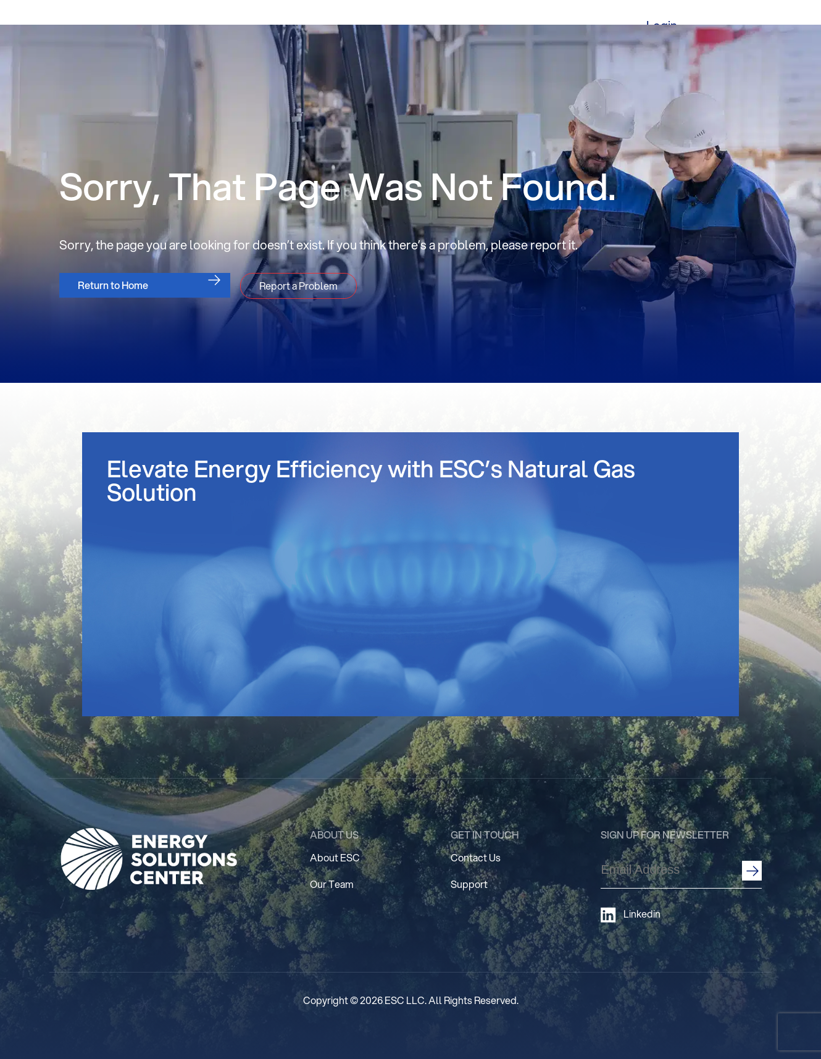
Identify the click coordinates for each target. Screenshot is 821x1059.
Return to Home (113, 285)
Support (469, 884)
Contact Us (476, 857)
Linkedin (631, 915)
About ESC (335, 857)
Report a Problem (298, 285)
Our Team (332, 884)
